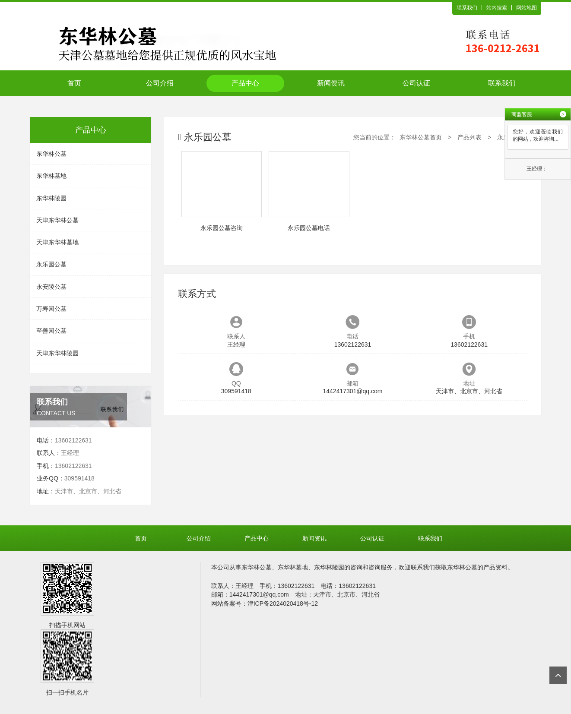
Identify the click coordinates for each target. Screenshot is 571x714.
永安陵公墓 (51, 286)
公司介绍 (160, 83)
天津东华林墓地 (57, 242)
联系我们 (467, 7)
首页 (74, 83)
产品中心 (245, 83)
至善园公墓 (51, 330)
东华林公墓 (51, 153)
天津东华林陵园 (57, 353)
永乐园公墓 (51, 264)
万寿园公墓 (51, 308)
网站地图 (526, 7)
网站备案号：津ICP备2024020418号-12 (264, 603)
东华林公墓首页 (421, 137)
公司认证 (416, 83)
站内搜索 (496, 7)
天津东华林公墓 (57, 220)
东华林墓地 (51, 175)
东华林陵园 (51, 198)
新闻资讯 (331, 83)
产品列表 (469, 137)
